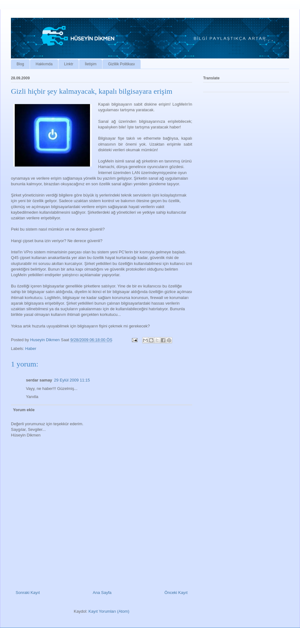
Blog (20, 64)
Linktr (68, 64)
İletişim (90, 64)
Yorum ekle (24, 409)
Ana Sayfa (102, 592)
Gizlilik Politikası (121, 64)
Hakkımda (44, 64)
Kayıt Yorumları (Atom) (108, 611)
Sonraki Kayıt (28, 592)
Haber (30, 348)
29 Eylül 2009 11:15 (72, 380)
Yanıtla (32, 396)
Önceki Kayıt (176, 592)
